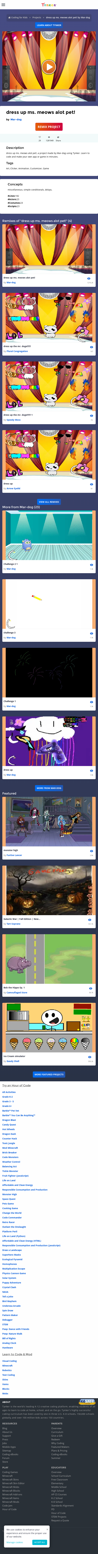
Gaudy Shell (13, 1061)
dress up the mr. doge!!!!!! (17, 346)
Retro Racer (8, 1222)
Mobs (5, 1393)
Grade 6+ (7, 1106)
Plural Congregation (17, 351)
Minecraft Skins (10, 1479)
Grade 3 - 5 (8, 1101)
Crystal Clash (9, 1287)
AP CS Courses (59, 1494)
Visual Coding (9, 1360)
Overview (56, 1428)
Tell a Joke (7, 1296)
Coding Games (10, 1472)
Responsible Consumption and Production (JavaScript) (31, 1245)
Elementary (57, 1483)
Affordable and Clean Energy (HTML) (21, 1240)
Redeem (55, 1439)
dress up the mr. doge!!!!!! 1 (18, 414)
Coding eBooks (10, 1454)
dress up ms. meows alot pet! (19, 277)
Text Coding (8, 1374)
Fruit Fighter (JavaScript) (15, 1175)
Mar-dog (16, 119)
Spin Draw (7, 1310)
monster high (11, 850)
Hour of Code (9, 1509)
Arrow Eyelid (13, 488)
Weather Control (11, 1161)
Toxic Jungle (8, 1143)
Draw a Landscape (12, 1250)
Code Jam (7, 1505)
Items (5, 1384)
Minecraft (7, 1365)
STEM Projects (58, 1516)
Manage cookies (14, 1542)
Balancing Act (9, 1166)
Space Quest (8, 1198)
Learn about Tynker (49, 25)
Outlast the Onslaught (14, 1226)
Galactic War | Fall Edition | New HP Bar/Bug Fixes (22, 918)
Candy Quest (9, 1124)
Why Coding (57, 1443)
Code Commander (12, 1217)
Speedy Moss (14, 419)
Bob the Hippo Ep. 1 (14, 987)
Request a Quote (60, 1520)
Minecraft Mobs (10, 1486)
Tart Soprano (13, 923)
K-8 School (57, 1501)
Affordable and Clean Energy (17, 1185)
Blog (4, 1428)
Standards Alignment (62, 1505)
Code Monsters (10, 1157)
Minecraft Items (10, 1498)
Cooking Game (10, 1208)
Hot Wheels (8, 1129)
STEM (5, 1324)
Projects (36, 17)
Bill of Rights (9, 1338)
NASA (5, 1291)
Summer (55, 1458)
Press (5, 1439)
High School (57, 1490)
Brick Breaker (9, 1152)
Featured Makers (60, 1446)
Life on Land (8, 1180)
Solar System (9, 1277)
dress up (8, 483)
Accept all (39, 1542)
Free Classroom (59, 1479)
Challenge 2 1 (11, 564)
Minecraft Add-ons (12, 1494)
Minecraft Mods (10, 1501)
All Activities (9, 1092)
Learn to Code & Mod (17, 1354)
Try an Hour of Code (16, 1085)
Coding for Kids (19, 17)
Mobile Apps (9, 1446)
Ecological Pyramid (12, 1259)
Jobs (4, 1443)
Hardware (7, 1347)
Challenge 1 (10, 701)
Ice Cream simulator (14, 1056)
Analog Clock (9, 1343)
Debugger (7, 1319)
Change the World (11, 1212)
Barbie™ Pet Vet (10, 1110)
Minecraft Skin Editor (13, 1483)
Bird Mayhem (9, 1301)
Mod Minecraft (10, 1147)
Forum (5, 1458)
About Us (7, 1432)
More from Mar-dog (49, 788)
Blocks (5, 1388)
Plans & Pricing (59, 1450)
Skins (5, 1379)
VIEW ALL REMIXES (49, 501)
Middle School (58, 1486)
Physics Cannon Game (14, 1273)
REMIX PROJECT (49, 127)
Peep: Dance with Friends (15, 1329)
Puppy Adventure (11, 1282)
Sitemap (6, 1450)
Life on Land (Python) (13, 1236)
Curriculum (57, 1432)
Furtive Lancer (14, 855)
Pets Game (8, 1203)
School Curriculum (61, 1475)
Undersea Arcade (11, 1305)
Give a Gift (56, 1435)
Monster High (9, 1194)
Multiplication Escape (13, 1268)
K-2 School (57, 1498)
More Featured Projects (49, 1074)
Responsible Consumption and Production (24, 1189)
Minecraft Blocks (11, 1490)
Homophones (9, 1264)
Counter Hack (9, 1138)
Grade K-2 (7, 1096)
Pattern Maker (10, 1315)
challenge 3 (9, 632)
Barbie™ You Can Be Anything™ (18, 1115)
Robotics (7, 1370)
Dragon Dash (9, 1133)
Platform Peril (9, 1231)
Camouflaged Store (17, 992)
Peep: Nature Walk (12, 1333)
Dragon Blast (9, 1119)
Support (6, 1435)
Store (5, 1461)
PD (52, 1509)
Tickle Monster (10, 1171)
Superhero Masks (11, 1254)
